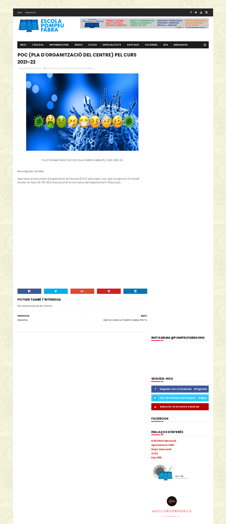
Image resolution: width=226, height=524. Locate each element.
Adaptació (25, 359)
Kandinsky (24, 434)
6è (54, 353)
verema (71, 508)
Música (23, 452)
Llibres (47, 434)
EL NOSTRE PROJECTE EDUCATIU (185, 352)
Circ (37, 384)
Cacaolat (37, 372)
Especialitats (112, 45)
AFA (165, 45)
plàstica (58, 471)
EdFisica (49, 396)
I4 (41, 421)
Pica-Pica (35, 464)
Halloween (68, 415)
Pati (58, 458)
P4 (27, 458)
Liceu (37, 434)
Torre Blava (25, 508)
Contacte (30, 13)
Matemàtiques (27, 440)
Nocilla (57, 452)
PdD (67, 458)
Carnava (66, 372)
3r (33, 353)
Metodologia (38, 446)
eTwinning (64, 409)
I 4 (20, 421)
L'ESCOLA (38, 45)
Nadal (34, 452)
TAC (48, 502)
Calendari (51, 372)
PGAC (22, 464)
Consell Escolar (58, 390)
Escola (48, 403)
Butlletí (23, 372)
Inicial (58, 427)
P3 (20, 458)
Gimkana (38, 415)
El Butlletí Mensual (163, 157)
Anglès (53, 359)
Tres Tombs (42, 508)
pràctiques (46, 477)
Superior (37, 502)
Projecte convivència (30, 483)
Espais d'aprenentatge (31, 409)
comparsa (39, 390)
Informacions (59, 45)
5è (47, 353)
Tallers (58, 502)
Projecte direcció (55, 483)
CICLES (92, 45)
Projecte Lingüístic (29, 489)
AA (61, 353)
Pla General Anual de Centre (78, 68)
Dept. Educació (161, 166)
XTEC (154, 170)
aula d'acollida (27, 366)
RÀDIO (79, 45)
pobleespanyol (27, 477)
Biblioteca (62, 366)
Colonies (62, 384)
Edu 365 (156, 174)
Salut (22, 495)
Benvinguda (45, 366)
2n (26, 353)
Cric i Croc (34, 396)
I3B (34, 421)
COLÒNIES (24, 390)
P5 (34, 458)
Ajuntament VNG (162, 162)
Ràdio (68, 489)
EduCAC (62, 396)
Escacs (37, 403)
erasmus (24, 403)
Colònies (151, 45)
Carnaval (24, 378)
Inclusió (57, 421)
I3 (27, 421)
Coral (22, 396)
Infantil (69, 421)
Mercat (23, 446)
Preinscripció (63, 477)
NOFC (68, 452)
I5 (48, 421)
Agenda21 (40, 359)
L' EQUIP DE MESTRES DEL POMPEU (186, 369)
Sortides (133, 45)
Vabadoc (58, 508)
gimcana (24, 415)
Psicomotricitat (51, 489)
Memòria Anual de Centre (54, 440)
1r (20, 353)
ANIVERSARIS (68, 359)
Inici (19, 13)
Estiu (51, 409)
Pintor (47, 464)
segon (47, 495)
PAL (50, 458)
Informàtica (44, 427)
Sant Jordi (34, 495)
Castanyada (40, 378)
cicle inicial (57, 378)
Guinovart (53, 415)
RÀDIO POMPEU (175, 385)
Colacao (48, 384)
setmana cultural (65, 495)
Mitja (52, 446)
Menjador (181, 45)
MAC (58, 434)
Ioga (68, 427)
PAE (42, 458)
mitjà (62, 446)
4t (39, 353)
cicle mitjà (25, 384)
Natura (45, 452)
